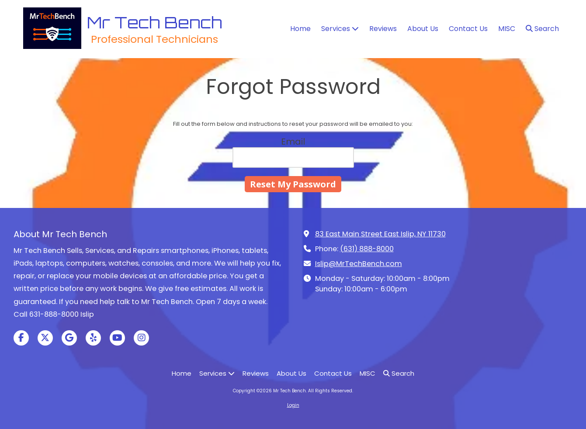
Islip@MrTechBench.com (358, 264)
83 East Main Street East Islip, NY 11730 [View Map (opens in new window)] (380, 234)
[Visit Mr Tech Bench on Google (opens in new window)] (69, 338)
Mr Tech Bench (154, 22)
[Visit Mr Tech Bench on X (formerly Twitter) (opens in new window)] (45, 338)
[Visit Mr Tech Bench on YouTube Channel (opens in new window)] (117, 338)
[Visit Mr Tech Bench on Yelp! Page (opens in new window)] (93, 338)
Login (293, 405)
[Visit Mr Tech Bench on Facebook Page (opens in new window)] (21, 338)
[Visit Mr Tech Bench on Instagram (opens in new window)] (141, 338)
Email (293, 141)
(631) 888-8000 (367, 249)
